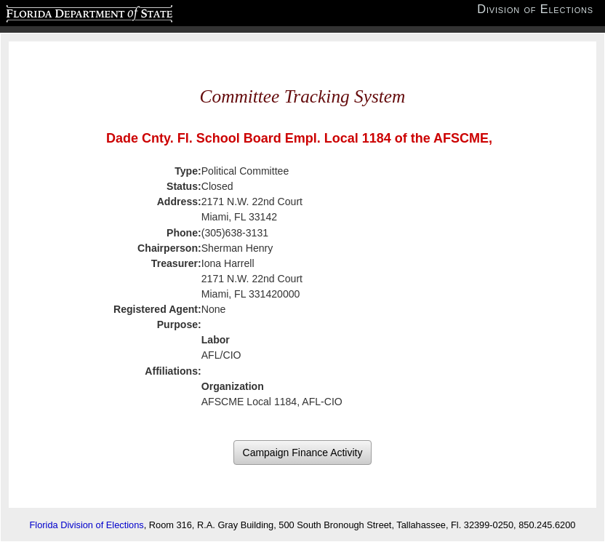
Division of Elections (535, 9)
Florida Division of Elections (87, 524)
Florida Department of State (61, 12)
